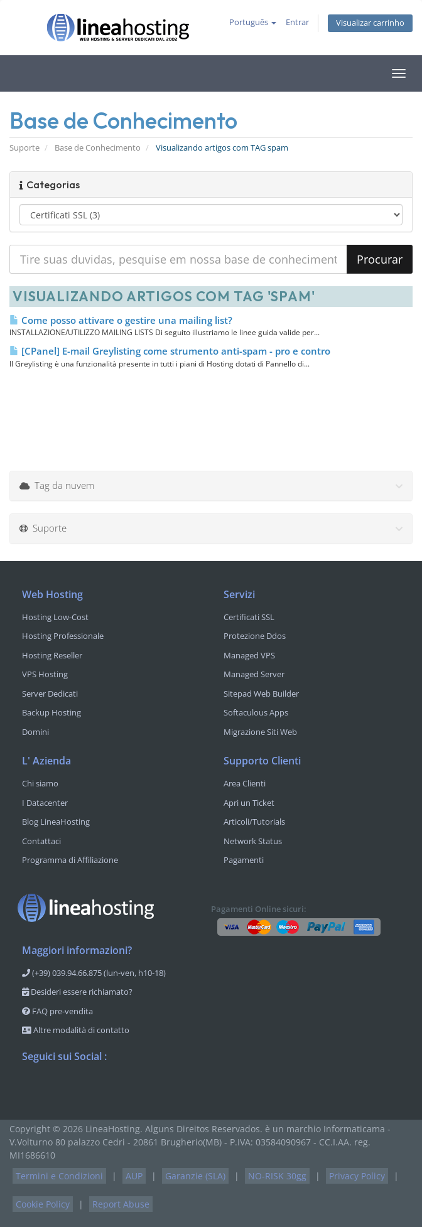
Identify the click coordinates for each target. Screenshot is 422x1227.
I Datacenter (45, 802)
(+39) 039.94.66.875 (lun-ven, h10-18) (94, 972)
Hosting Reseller (52, 655)
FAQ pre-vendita (57, 1011)
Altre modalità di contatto (75, 1030)
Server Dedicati (50, 693)
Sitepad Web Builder (261, 693)
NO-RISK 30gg (277, 1176)
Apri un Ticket (249, 802)
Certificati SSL (249, 617)
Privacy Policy (357, 1176)
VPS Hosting (45, 674)
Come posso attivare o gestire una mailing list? (120, 320)
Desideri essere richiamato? (77, 991)
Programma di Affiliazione (70, 859)
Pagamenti (244, 859)
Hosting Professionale (63, 635)
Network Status (253, 841)
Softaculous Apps (256, 712)
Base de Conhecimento (98, 147)
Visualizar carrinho (370, 23)
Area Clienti (245, 783)
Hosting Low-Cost (55, 617)
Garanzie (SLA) (195, 1176)
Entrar (297, 22)
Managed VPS (249, 655)
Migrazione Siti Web (260, 731)
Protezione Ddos (255, 635)
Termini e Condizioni (59, 1176)
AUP (134, 1176)
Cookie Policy (43, 1204)
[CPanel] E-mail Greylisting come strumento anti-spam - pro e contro (169, 351)
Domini (35, 731)
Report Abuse (120, 1204)
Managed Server (254, 674)
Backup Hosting (51, 712)
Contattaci (41, 841)
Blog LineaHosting (56, 821)
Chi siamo (40, 783)
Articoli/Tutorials (254, 821)
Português (252, 22)
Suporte (24, 147)
